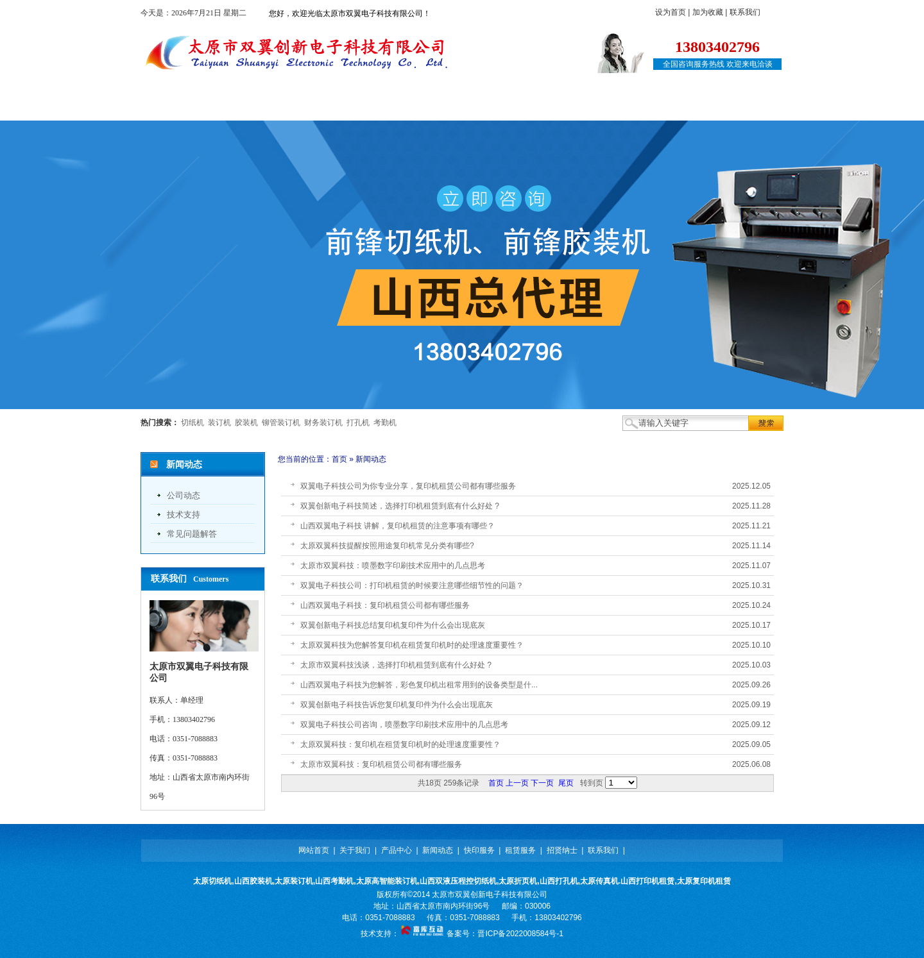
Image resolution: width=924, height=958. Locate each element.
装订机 (219, 422)
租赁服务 (542, 107)
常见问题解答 (192, 534)
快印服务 (470, 107)
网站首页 (185, 107)
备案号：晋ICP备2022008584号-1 (505, 933)
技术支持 (183, 514)
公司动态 (183, 495)
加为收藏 (707, 12)
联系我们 (745, 12)
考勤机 (385, 422)
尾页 (566, 782)
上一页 (517, 782)
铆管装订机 (281, 422)
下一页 (542, 782)
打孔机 (358, 422)
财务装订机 (323, 422)
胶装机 (246, 422)
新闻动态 (399, 107)
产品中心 (328, 107)
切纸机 (192, 422)
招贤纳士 (613, 107)
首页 (339, 459)
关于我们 (257, 107)
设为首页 (670, 12)
